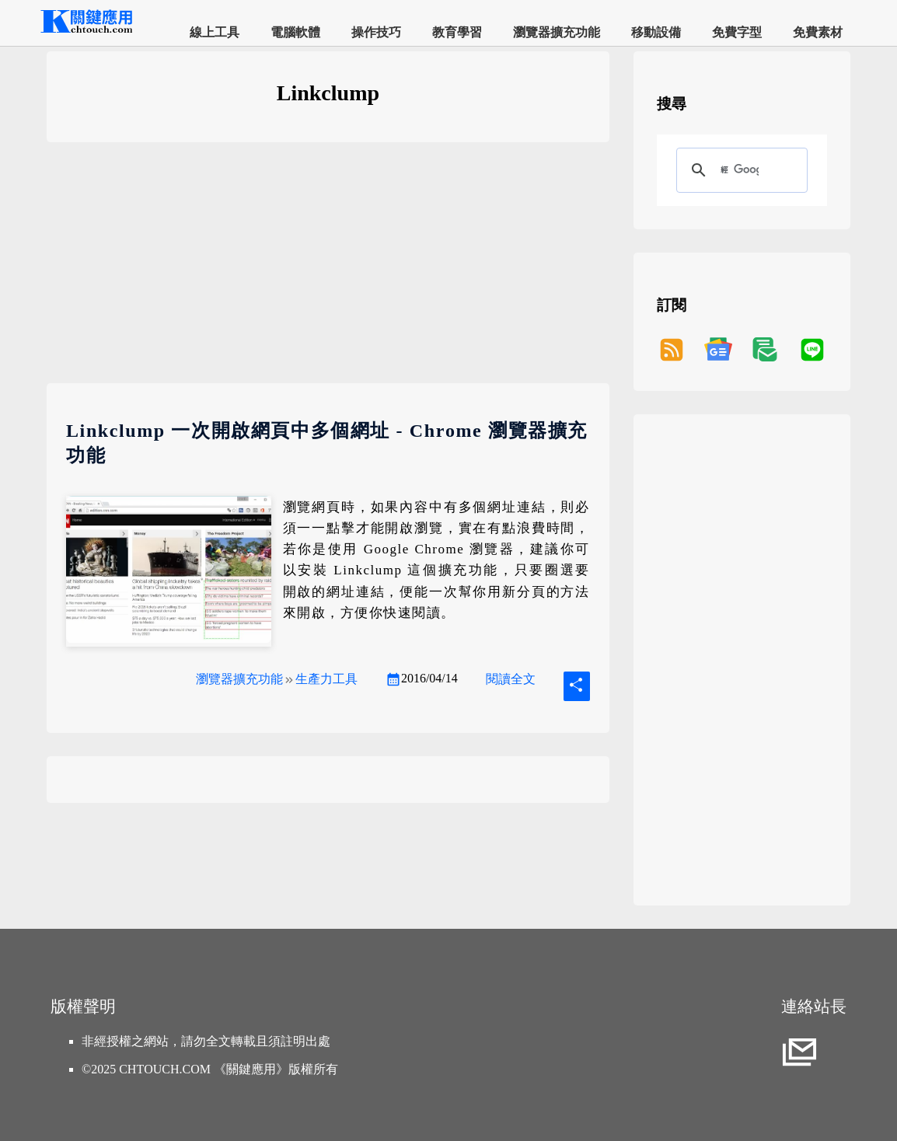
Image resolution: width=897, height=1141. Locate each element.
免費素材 (818, 32)
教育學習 (457, 32)
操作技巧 (376, 32)
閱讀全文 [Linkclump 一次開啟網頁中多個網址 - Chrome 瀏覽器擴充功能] (511, 679)
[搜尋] (740, 170)
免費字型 (737, 32)
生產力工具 (326, 679)
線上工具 (214, 32)
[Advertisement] (328, 274)
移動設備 (656, 32)
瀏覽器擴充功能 (556, 32)
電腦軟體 (295, 32)
